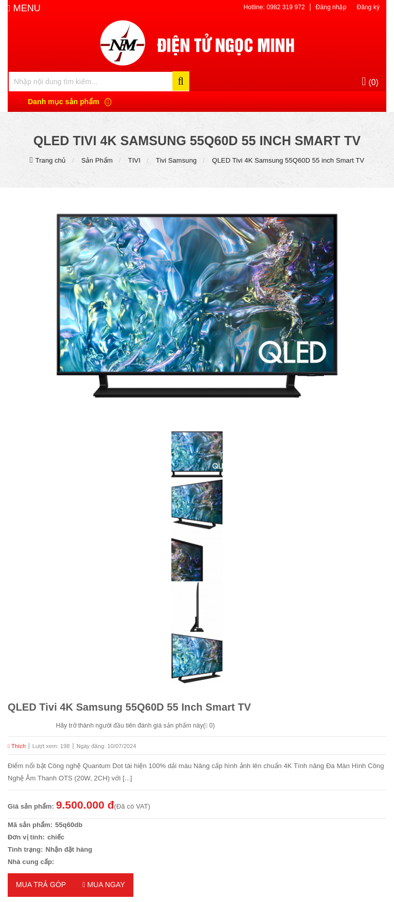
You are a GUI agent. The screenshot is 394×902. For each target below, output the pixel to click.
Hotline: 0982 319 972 (274, 7)
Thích (17, 746)
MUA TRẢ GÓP (41, 884)
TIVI (134, 160)
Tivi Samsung (176, 160)
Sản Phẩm (97, 160)
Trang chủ (50, 160)
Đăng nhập (331, 7)
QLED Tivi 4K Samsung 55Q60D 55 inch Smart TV (288, 160)
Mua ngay (104, 884)
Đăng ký (368, 7)
